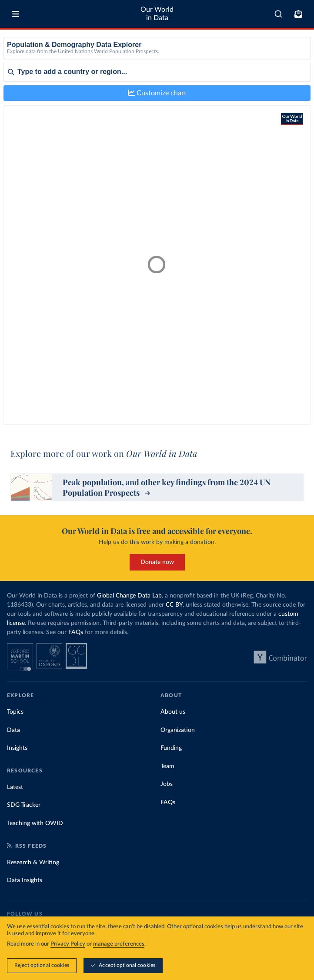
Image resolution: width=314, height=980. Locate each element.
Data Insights (24, 880)
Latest (15, 787)
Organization (177, 730)
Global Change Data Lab (129, 596)
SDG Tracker (23, 805)
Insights (17, 748)
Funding (171, 748)
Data (13, 730)
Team (167, 766)
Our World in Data (157, 13)
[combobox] (278, 13)
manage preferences (118, 944)
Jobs (166, 784)
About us (172, 712)
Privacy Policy (67, 944)
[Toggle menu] (15, 14)
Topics (15, 712)
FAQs (75, 632)
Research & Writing (33, 862)
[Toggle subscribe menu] (298, 14)
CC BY (174, 605)
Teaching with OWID (35, 823)
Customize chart (157, 93)
